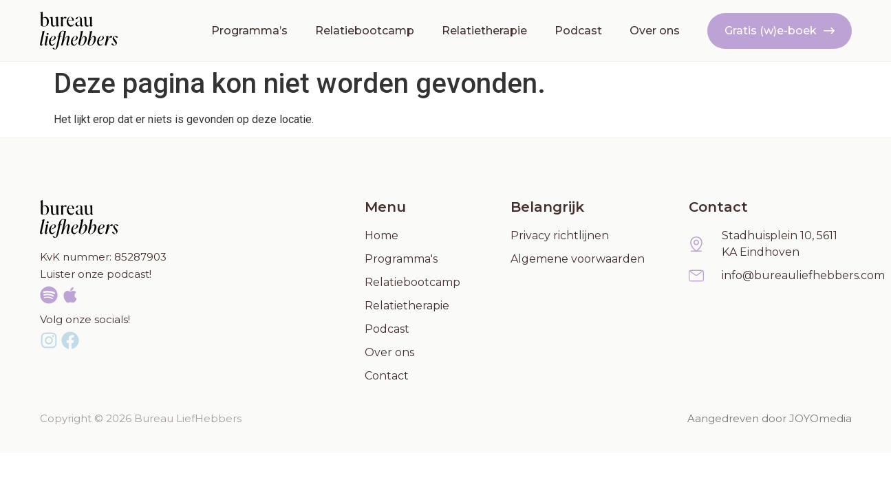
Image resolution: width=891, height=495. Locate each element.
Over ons (655, 30)
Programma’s (249, 30)
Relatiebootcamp (364, 30)
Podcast (578, 30)
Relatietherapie (484, 30)
